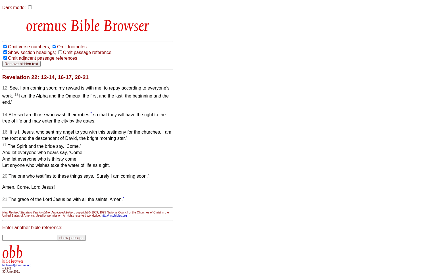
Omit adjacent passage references (42, 58)
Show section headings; (32, 52)
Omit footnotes (72, 46)
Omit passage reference (87, 52)
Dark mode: (14, 7)
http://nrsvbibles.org (114, 215)
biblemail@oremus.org (17, 265)
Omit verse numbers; (29, 46)
